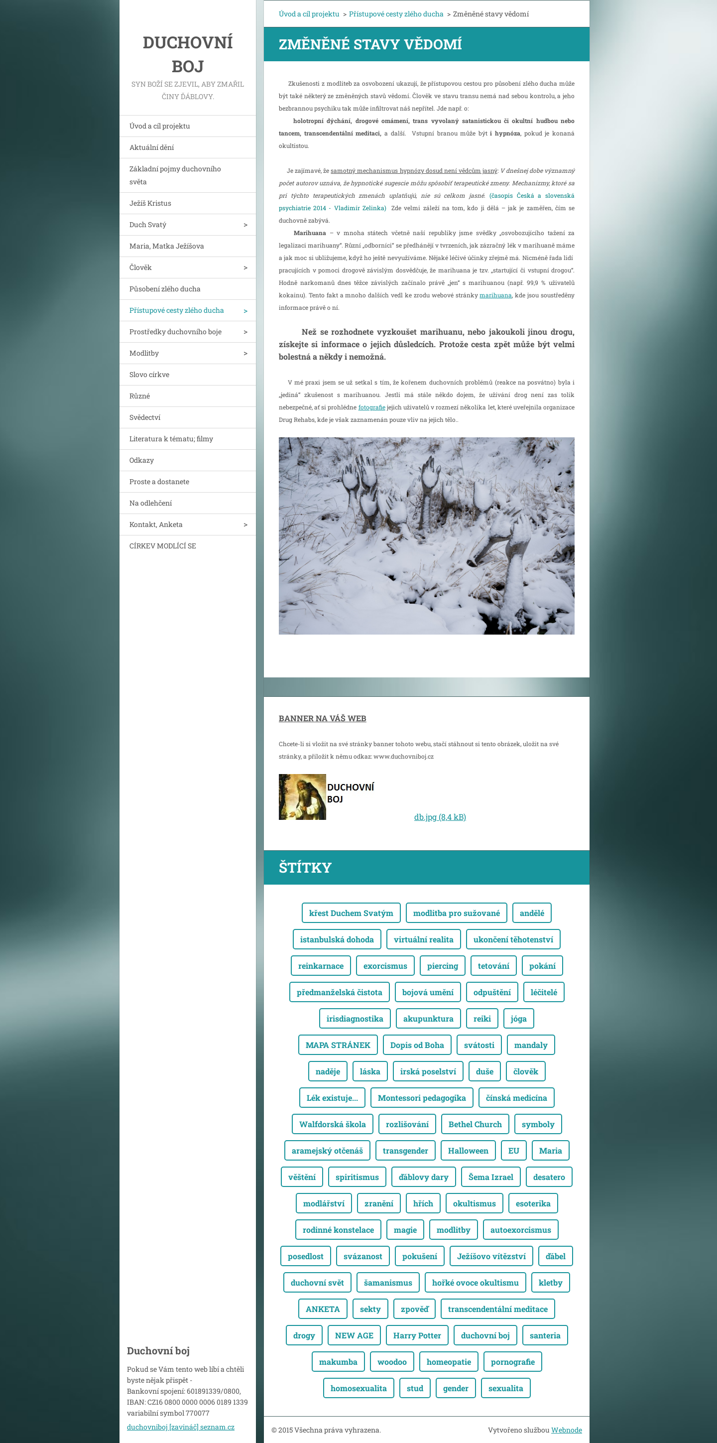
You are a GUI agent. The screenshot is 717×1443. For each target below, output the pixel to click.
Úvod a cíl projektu (159, 126)
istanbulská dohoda (337, 939)
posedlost (306, 1256)
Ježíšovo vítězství (491, 1256)
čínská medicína (516, 1097)
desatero (549, 1177)
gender (456, 1388)
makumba (338, 1361)
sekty (370, 1309)
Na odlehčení (150, 503)
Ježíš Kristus (150, 203)
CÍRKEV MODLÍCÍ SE (162, 545)
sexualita (505, 1388)
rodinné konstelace (338, 1229)
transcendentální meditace (498, 1309)
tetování (493, 965)
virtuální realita (424, 939)
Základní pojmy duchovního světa (175, 175)
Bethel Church (475, 1124)
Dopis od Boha (417, 1045)
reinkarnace (321, 965)
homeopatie (449, 1361)
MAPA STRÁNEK (338, 1045)
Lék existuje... (332, 1097)
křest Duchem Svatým (351, 913)
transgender (405, 1150)
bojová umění (428, 992)
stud (415, 1388)
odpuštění (492, 992)
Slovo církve (149, 374)
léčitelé (544, 992)
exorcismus (385, 965)
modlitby (454, 1229)
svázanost (363, 1256)
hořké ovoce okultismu (475, 1282)
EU (513, 1150)
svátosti (479, 1045)
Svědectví (144, 417)
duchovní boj (485, 1335)
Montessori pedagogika (422, 1097)
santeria (545, 1335)
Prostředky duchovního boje (175, 331)
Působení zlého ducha (165, 288)
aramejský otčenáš (327, 1150)
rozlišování (407, 1124)
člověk (525, 1071)
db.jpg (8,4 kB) (440, 816)
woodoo (392, 1361)
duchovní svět (317, 1282)
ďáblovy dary (424, 1177)
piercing (442, 965)
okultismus (474, 1203)
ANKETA (323, 1309)
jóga (519, 1018)
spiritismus (357, 1177)
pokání (542, 965)
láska (370, 1071)
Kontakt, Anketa (156, 524)
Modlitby (144, 353)
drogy (304, 1335)
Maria (550, 1150)
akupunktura (428, 1018)
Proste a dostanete (159, 481)
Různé (139, 395)
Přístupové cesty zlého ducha (176, 310)
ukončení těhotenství (513, 939)
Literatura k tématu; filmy (171, 438)
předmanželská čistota (339, 992)
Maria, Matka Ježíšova (166, 246)
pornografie (513, 1361)
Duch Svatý (147, 224)
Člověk (140, 267)
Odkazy (141, 460)
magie (405, 1229)
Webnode (566, 1430)
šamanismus (388, 1282)
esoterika (533, 1203)
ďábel (556, 1256)
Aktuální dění (151, 147)
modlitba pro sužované (456, 913)
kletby (551, 1282)
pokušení (419, 1256)
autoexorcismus (520, 1229)
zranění (378, 1203)
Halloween (468, 1150)
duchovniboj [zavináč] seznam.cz (181, 1427)
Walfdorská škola (332, 1124)
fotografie (371, 407)
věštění (302, 1177)
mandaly (531, 1045)
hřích (423, 1203)
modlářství (324, 1203)
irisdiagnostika (355, 1018)
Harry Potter (417, 1335)
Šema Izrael (491, 1177)
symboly (538, 1124)
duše (484, 1071)
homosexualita (359, 1388)
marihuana (495, 295)
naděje (328, 1071)
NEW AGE (354, 1335)
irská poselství (428, 1071)
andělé (532, 913)
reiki (482, 1018)
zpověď (414, 1309)
